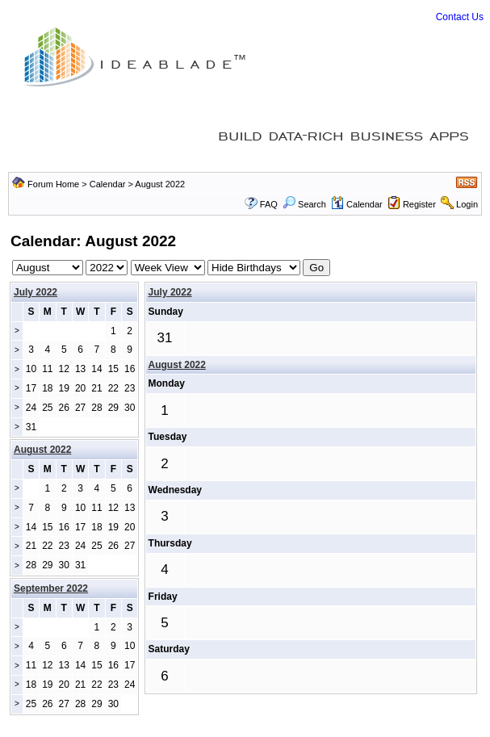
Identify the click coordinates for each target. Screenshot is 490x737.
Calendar (108, 184)
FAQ (269, 204)
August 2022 (177, 365)
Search (304, 204)
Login (467, 204)
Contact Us (460, 17)
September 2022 (51, 588)
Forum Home (53, 184)
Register (419, 204)
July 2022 (35, 292)
